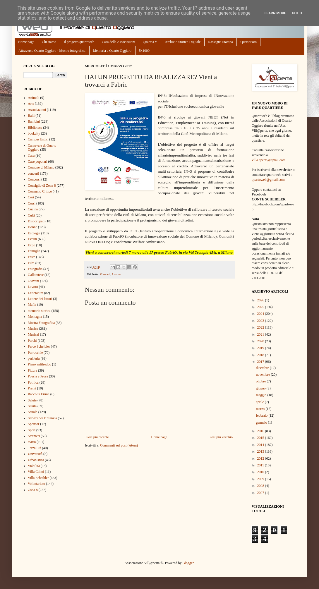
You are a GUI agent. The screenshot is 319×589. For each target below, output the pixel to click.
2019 (261, 348)
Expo (31, 245)
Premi (32, 388)
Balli (31, 116)
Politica (33, 382)
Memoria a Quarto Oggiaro (112, 51)
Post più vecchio (221, 437)
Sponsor (33, 424)
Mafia (32, 305)
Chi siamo (49, 42)
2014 (261, 445)
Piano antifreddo (39, 364)
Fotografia (35, 269)
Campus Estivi (38, 139)
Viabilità (34, 466)
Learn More (275, 13)
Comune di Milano (41, 167)
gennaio (262, 422)
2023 (261, 321)
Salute (32, 400)
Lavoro (116, 274)
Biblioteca (35, 128)
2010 (261, 472)
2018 (261, 355)
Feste (31, 257)
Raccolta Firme (38, 394)
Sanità (32, 406)
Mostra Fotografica (41, 323)
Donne (32, 227)
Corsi (31, 203)
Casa (31, 156)
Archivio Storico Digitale (182, 42)
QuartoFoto (249, 42)
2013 (261, 451)
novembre (263, 374)
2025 (261, 307)
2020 (261, 341)
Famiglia (34, 251)
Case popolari (37, 161)
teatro (32, 442)
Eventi (32, 239)
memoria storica (39, 311)
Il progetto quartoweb (79, 42)
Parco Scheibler (39, 346)
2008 (261, 486)
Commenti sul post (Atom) (119, 445)
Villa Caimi (36, 472)
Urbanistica (36, 460)
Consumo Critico (40, 191)
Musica (33, 329)
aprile (260, 402)
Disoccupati (36, 221)
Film (31, 263)
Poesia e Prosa (38, 376)
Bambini (34, 121)
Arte (31, 104)
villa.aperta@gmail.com (269, 160)
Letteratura (35, 293)
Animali (33, 98)
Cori (31, 197)
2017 (261, 362)
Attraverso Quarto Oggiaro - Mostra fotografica (51, 51)
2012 (261, 458)
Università (35, 454)
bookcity (34, 133)
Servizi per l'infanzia (42, 418)
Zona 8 (33, 490)
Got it (297, 13)
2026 (261, 300)
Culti (31, 215)
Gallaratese (36, 275)
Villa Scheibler (38, 478)
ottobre (261, 381)
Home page (26, 42)
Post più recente (97, 437)
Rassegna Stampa (220, 42)
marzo (260, 409)
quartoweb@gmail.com (268, 180)
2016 (261, 431)
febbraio (262, 415)
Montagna (35, 317)
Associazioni (37, 110)
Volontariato (36, 484)
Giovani (105, 274)
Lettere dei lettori (40, 299)
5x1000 (144, 51)
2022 (261, 327)
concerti (33, 173)
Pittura (32, 370)
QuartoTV (150, 42)
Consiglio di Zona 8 (42, 185)
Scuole (32, 412)
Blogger (187, 563)
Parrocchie (35, 353)
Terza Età (34, 448)
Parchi (32, 341)
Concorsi (34, 179)
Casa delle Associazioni (118, 42)
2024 (261, 314)
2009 (261, 479)
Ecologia (34, 233)
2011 (261, 465)
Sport (31, 430)
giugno (261, 388)
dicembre (263, 368)
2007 (261, 493)
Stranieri (34, 436)
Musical (33, 334)
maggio (261, 395)
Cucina (33, 209)
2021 (261, 334)
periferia (34, 358)
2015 (261, 438)
